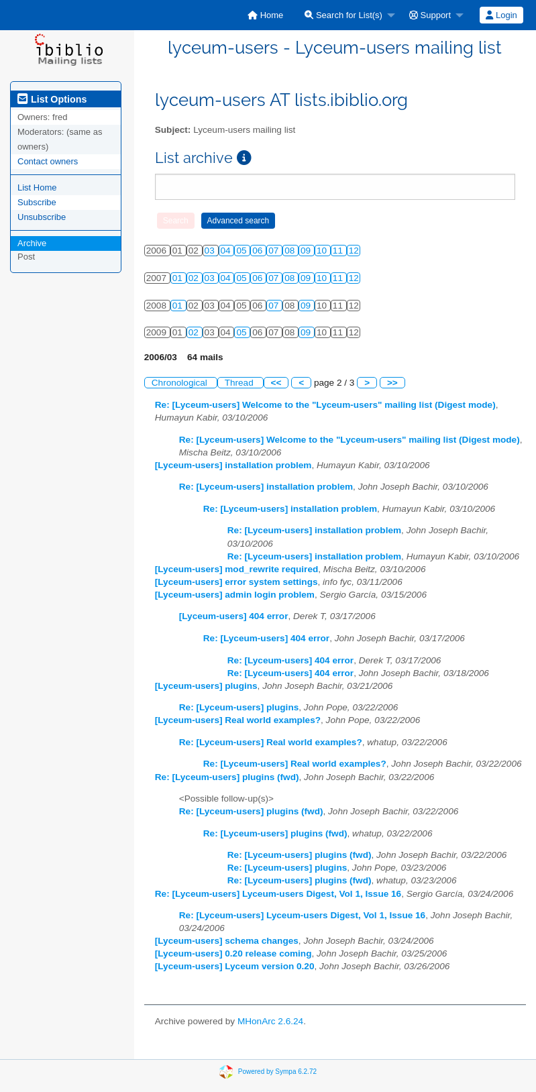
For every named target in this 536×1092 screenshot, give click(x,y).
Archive (31, 243)
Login (501, 15)
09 (307, 250)
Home (265, 15)
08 (290, 250)
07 (274, 250)
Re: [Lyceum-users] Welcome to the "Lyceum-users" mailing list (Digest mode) (325, 405)
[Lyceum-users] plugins (206, 686)
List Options (52, 99)
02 (195, 278)
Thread (240, 383)
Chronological (181, 383)
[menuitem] (265, 15)
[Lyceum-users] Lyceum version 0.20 (235, 966)
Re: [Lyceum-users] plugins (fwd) (227, 777)
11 (339, 250)
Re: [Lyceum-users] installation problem (266, 487)
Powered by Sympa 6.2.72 (277, 1071)
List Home (37, 187)
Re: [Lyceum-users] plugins (239, 707)
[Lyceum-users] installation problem (233, 465)
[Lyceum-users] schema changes (227, 941)
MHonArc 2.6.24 (270, 1021)
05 (242, 250)
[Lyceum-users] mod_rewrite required (237, 569)
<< (276, 383)
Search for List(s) (343, 15)
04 (227, 250)
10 (323, 250)
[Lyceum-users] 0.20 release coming (233, 953)
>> (392, 383)
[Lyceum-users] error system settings (236, 582)
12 (354, 250)
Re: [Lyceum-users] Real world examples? (270, 742)
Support (430, 15)
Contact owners (47, 161)
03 (211, 250)
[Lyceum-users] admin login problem (235, 595)
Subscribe (36, 202)
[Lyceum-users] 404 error (233, 616)
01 (178, 278)
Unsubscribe (41, 217)
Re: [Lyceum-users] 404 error (266, 638)
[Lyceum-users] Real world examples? (238, 720)
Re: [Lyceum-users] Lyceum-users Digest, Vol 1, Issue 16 (278, 894)
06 (258, 250)
